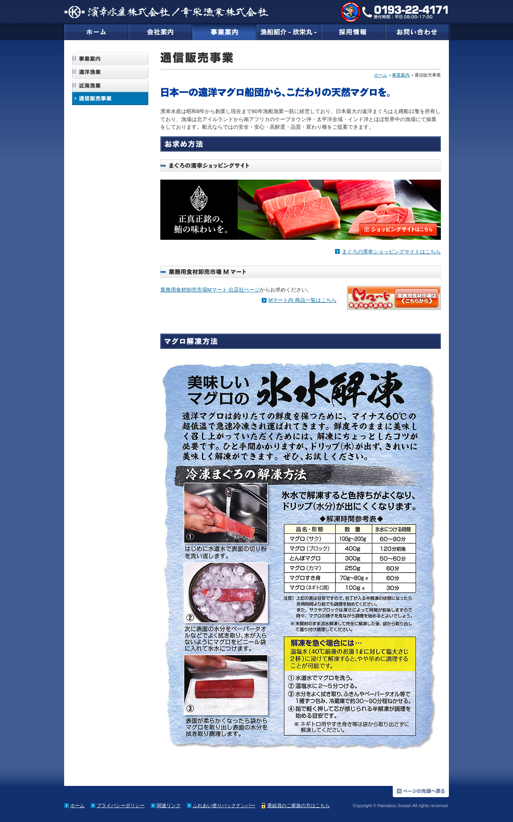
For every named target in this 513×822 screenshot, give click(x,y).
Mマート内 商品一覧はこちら (303, 300)
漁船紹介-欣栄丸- (288, 32)
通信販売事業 (110, 98)
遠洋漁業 (110, 72)
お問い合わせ (417, 32)
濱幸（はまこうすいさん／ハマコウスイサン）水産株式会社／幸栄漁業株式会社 (166, 12)
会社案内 (160, 32)
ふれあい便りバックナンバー (224, 805)
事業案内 (224, 32)
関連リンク (169, 805)
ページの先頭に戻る (421, 791)
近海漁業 (110, 85)
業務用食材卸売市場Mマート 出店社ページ (210, 290)
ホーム (96, 32)
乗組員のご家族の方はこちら (298, 805)
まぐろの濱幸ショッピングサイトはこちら (391, 252)
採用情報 (353, 32)
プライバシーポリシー (121, 805)
